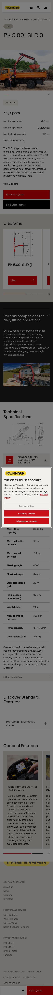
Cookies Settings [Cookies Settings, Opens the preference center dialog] (26, 506)
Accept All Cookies (26, 513)
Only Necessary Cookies (26, 521)
